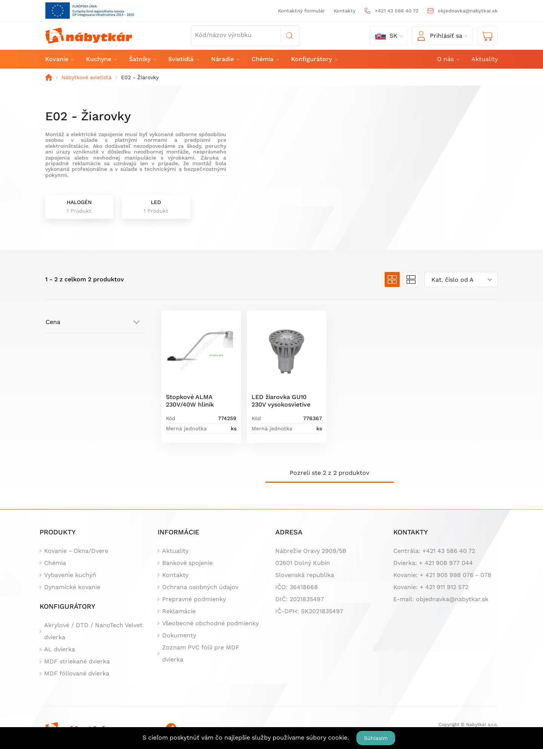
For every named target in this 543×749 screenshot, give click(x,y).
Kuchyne (101, 59)
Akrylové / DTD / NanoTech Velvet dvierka (93, 631)
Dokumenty (179, 635)
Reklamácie (179, 611)
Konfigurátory (314, 59)
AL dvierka (59, 649)
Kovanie (59, 59)
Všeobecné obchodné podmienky (210, 623)
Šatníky (142, 59)
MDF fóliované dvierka (76, 673)
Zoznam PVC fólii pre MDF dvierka (200, 653)
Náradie (225, 59)
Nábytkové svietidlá (86, 77)
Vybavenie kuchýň (70, 575)
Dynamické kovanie (72, 587)
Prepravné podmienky (194, 599)
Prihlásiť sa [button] (439, 36)
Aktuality (484, 59)
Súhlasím (376, 738)
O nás (448, 59)
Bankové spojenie (187, 562)
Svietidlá (183, 59)
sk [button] (386, 36)
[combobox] (461, 279)
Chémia (265, 59)
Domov (48, 77)
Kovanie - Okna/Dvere (76, 550)
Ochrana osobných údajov (200, 587)
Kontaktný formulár (301, 11)
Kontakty (345, 11)
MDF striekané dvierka (77, 661)
